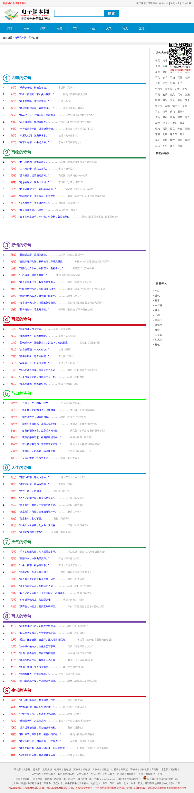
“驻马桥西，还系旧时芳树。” (34, 175)
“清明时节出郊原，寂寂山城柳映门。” (41, 423)
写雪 (180, 77)
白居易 (158, 305)
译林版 (133, 769)
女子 (13, 626)
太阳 (174, 123)
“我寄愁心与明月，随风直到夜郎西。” (38, 606)
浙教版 (86, 769)
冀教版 (76, 769)
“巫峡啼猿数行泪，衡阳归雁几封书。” (38, 289)
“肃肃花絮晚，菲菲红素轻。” (34, 101)
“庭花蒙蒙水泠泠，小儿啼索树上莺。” (38, 680)
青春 (180, 128)
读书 (157, 100)
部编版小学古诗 (154, 773)
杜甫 (157, 300)
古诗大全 (163, 3)
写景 (59, 28)
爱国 (157, 66)
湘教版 (105, 769)
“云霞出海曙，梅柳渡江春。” (34, 121)
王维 (157, 315)
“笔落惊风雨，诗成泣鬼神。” (34, 477)
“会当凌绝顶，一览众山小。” (34, 349)
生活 (141, 28)
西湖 (187, 94)
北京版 (164, 769)
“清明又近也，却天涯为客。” (36, 417)
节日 (76, 28)
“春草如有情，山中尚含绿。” (34, 142)
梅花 (165, 60)
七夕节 (166, 123)
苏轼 (157, 295)
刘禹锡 (158, 339)
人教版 (27, 769)
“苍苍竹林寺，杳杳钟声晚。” (34, 203)
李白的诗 (96, 773)
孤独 (13, 275)
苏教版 (36, 769)
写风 (172, 100)
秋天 (13, 94)
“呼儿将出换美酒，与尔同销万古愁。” (38, 700)
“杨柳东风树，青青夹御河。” (34, 356)
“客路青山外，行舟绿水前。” (34, 363)
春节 (165, 77)
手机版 (17, 769)
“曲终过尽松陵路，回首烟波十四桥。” (38, 727)
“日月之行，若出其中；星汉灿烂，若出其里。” (43, 592)
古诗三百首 (83, 773)
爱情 (180, 72)
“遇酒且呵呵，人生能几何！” (34, 720)
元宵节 (14, 451)
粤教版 (95, 769)
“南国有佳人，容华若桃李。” (34, 674)
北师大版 (47, 769)
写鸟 (157, 77)
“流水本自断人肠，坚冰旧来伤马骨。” (38, 755)
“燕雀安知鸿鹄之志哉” (30, 532)
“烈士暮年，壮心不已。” (31, 518)
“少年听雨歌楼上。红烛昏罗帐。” (36, 599)
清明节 (14, 410)
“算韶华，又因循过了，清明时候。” (40, 410)
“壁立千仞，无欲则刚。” (31, 491)
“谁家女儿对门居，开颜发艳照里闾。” (38, 626)
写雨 (13, 551)
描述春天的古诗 (66, 773)
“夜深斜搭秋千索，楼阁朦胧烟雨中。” (41, 437)
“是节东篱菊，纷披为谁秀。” (36, 458)
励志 (13, 477)
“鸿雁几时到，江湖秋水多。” (34, 135)
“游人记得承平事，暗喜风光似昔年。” (38, 498)
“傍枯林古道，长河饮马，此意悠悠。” (38, 196)
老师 (187, 77)
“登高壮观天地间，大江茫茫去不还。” (38, 370)
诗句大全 (175, 3)
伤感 (13, 268)
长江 (187, 72)
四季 (10, 28)
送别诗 (120, 773)
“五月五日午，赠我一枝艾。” (36, 403)
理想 (157, 128)
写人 (125, 28)
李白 (157, 290)
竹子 (13, 189)
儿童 (13, 680)
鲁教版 (67, 769)
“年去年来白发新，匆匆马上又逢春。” (38, 525)
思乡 (172, 83)
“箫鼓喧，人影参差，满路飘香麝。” (40, 451)
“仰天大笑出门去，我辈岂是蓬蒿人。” (38, 282)
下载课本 (152, 3)
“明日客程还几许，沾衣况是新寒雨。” (38, 551)
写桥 (13, 727)
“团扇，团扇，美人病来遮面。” (35, 667)
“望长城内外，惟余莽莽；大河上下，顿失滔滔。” (44, 342)
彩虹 (165, 140)
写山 (13, 335)
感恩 (172, 94)
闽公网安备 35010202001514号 (160, 779)
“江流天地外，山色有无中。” (34, 335)
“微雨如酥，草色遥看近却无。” (35, 572)
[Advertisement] (74, 57)
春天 (13, 87)
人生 (92, 28)
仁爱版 (114, 769)
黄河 (172, 72)
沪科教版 (144, 769)
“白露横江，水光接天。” (31, 329)
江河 (13, 329)
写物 (26, 28)
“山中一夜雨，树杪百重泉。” (34, 565)
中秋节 (158, 89)
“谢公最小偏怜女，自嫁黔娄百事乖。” (38, 646)
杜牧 (157, 344)
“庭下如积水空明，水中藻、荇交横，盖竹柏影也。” (46, 216)
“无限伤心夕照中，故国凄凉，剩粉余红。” (41, 268)
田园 (187, 128)
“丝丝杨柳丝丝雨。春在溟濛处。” (36, 108)
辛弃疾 (158, 320)
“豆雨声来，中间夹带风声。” (34, 558)
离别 (13, 282)
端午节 (14, 403)
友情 (165, 94)
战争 (187, 100)
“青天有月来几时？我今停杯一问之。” (38, 579)
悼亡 (172, 128)
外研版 (124, 769)
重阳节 (14, 458)
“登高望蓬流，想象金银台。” (34, 383)
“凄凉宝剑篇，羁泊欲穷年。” (34, 484)
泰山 (13, 383)
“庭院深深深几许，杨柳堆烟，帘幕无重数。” (42, 261)
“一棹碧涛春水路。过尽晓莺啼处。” (37, 128)
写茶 (180, 117)
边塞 (13, 748)
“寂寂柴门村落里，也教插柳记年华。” (38, 511)
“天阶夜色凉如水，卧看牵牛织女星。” (38, 295)
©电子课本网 (23, 779)
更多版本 (175, 769)
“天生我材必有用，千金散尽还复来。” (38, 504)
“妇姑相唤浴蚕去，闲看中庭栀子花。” (38, 632)
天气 (109, 28)
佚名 (157, 310)
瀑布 (165, 117)
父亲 (165, 134)
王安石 (158, 334)
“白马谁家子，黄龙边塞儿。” (34, 168)
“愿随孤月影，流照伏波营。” (34, 254)
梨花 (157, 140)
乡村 (165, 145)
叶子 (182, 134)
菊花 (172, 111)
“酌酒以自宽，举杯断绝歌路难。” (36, 707)
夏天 (157, 72)
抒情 (43, 28)
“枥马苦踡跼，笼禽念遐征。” (34, 161)
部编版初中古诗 (135, 773)
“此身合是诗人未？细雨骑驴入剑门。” (38, 586)
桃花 (165, 66)
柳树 (180, 100)
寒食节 (14, 430)
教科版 (57, 769)
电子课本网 (20, 37)
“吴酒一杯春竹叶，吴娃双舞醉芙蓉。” (38, 653)
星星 (182, 123)
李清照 (158, 325)
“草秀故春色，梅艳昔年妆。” (34, 87)
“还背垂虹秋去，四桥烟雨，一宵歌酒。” (40, 741)
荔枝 (157, 145)
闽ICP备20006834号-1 (129, 779)
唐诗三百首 (50, 773)
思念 (13, 254)
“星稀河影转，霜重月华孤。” (34, 309)
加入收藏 (186, 3)
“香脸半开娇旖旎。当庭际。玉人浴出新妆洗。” (43, 639)
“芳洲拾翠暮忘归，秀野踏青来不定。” (41, 444)
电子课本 (141, 3)
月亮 (13, 579)
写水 (157, 111)
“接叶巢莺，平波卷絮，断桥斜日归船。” (40, 734)
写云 (187, 117)
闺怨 (13, 261)
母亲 (184, 89)
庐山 (157, 117)
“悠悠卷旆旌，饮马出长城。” (34, 182)
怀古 (172, 140)
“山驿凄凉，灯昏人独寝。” (33, 275)
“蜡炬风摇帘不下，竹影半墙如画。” (37, 189)
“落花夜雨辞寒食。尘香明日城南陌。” (41, 430)
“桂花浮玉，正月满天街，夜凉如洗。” (38, 115)
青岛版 (155, 769)
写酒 (13, 700)
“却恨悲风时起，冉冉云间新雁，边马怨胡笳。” (43, 748)
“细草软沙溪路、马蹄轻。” (33, 209)
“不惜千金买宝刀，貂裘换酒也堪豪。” (38, 713)
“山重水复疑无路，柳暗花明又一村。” (38, 377)
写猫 (180, 145)
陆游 (157, 330)
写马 (13, 161)
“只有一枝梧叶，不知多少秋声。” (36, 94)
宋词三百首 (109, 773)
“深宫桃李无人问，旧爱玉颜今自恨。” (38, 302)
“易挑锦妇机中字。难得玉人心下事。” (38, 660)
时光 (13, 484)
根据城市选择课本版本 (14, 3)
